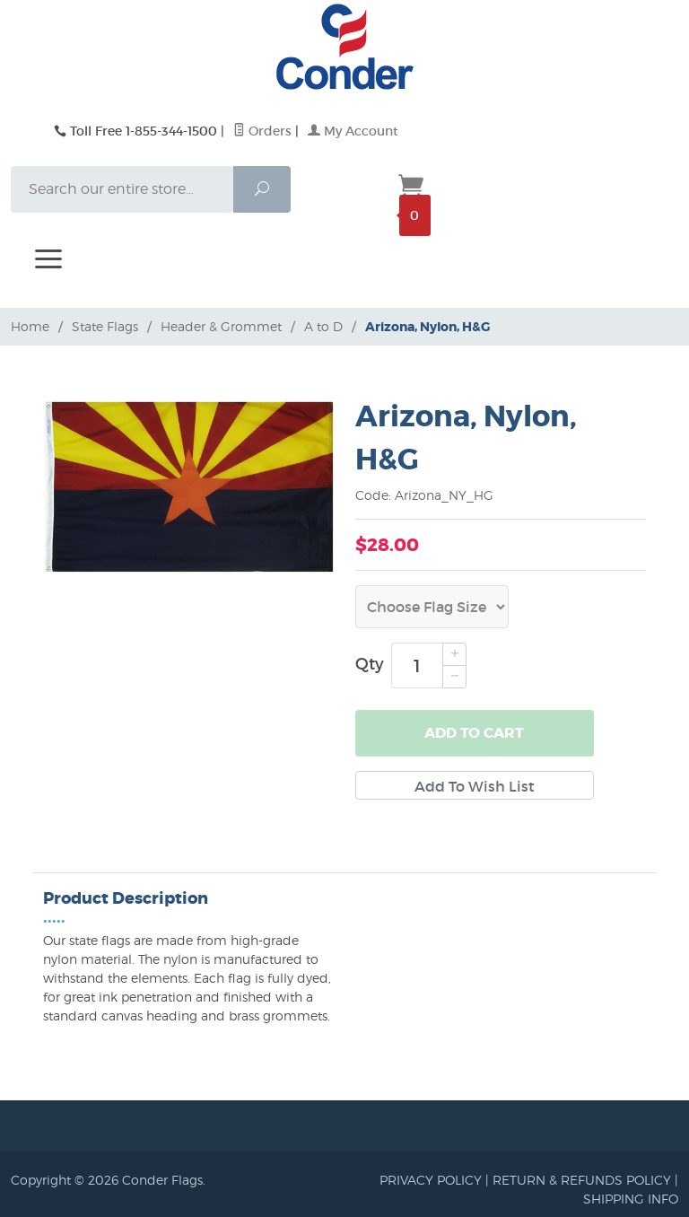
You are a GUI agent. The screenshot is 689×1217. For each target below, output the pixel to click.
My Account (353, 131)
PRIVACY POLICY (430, 1179)
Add (474, 733)
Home (30, 326)
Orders (262, 131)
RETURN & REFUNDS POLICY (582, 1179)
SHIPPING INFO (630, 1198)
